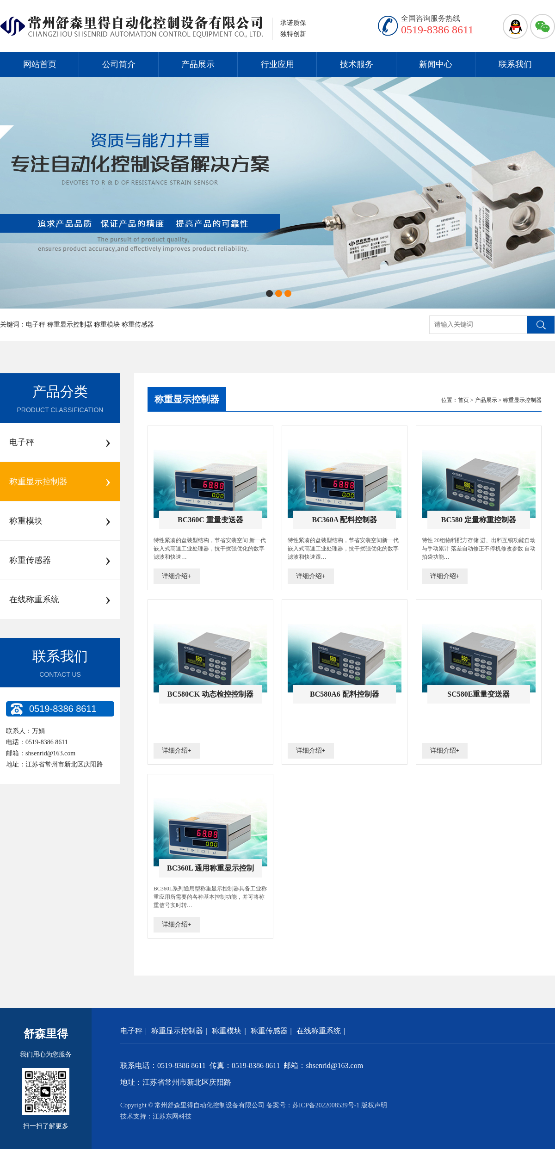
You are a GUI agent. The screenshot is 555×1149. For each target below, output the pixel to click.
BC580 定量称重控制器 (478, 520)
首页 (463, 400)
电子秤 (131, 1031)
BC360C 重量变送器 (210, 520)
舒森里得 (46, 1034)
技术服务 (356, 64)
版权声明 (374, 1105)
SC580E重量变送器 (478, 694)
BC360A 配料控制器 (344, 520)
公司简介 (119, 64)
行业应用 (277, 64)
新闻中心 (435, 64)
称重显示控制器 (186, 399)
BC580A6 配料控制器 (344, 694)
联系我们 (515, 64)
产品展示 (198, 64)
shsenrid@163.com (50, 753)
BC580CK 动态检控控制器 (210, 694)
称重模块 (226, 1031)
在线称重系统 (318, 1031)
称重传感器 (269, 1031)
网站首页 (39, 64)
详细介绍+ (176, 576)
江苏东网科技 (172, 1116)
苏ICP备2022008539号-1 (325, 1105)
